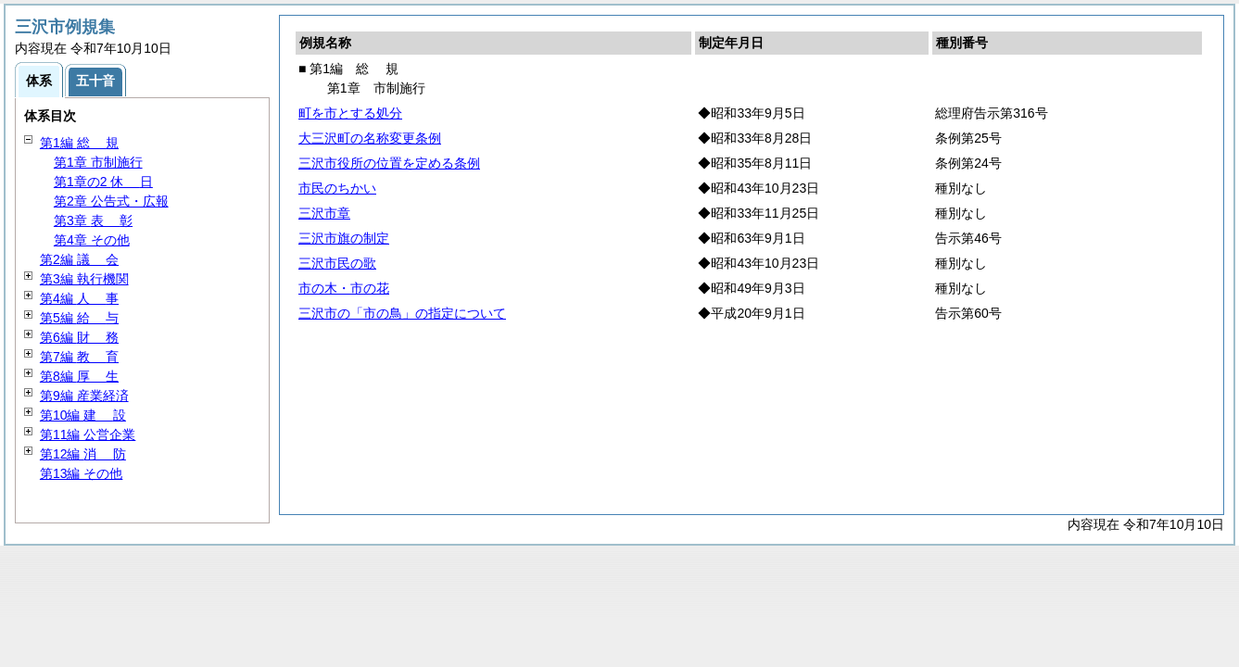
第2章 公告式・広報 (111, 201)
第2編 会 (79, 259)
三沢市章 (324, 213)
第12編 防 (83, 454)
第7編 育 (79, 356)
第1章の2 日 (103, 181)
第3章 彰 (93, 220)
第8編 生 (79, 376)
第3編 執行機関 (84, 278)
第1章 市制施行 (98, 162)
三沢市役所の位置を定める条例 (389, 163)
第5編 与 (79, 317)
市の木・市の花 (343, 288)
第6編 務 (79, 337)
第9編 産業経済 (84, 395)
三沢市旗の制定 (343, 238)
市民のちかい (337, 188)
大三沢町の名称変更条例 (369, 138)
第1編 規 (79, 142)
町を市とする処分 (350, 113)
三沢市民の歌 (337, 263)
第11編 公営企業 (87, 434)
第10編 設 (83, 415)
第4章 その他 (92, 240)
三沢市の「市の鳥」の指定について (402, 313)
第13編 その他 (81, 473)
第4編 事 (79, 298)
